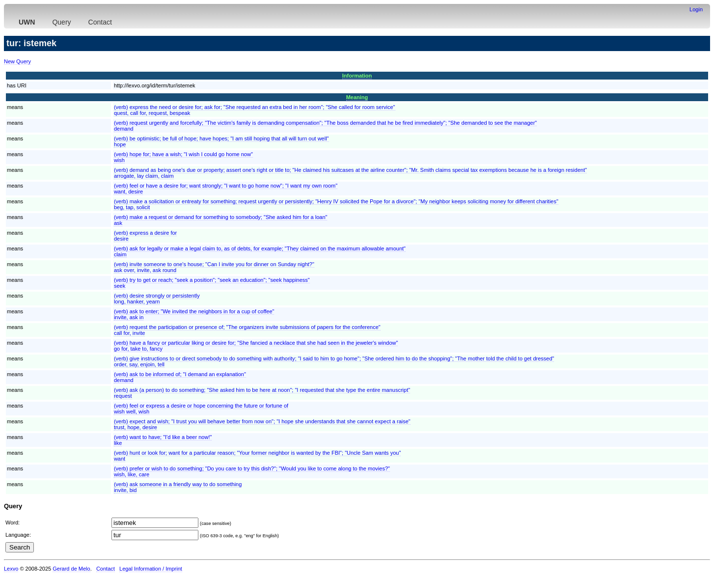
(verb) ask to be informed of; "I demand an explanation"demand (180, 377)
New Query (17, 61)
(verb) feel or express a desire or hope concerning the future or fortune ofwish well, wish (201, 408)
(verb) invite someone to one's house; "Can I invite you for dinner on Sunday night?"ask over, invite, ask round (214, 267)
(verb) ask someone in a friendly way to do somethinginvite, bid (178, 487)
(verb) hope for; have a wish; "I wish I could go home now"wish (183, 157)
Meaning (357, 97)
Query (61, 22)
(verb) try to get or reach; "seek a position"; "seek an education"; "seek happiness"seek (212, 283)
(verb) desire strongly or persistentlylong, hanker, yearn (157, 298)
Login (696, 9)
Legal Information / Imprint (150, 569)
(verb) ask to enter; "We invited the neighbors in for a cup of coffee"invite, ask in (194, 314)
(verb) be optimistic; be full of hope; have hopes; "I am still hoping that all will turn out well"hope (221, 141)
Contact (100, 22)
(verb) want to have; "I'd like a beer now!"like (163, 440)
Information (357, 76)
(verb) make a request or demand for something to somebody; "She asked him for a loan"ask (221, 220)
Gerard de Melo (71, 569)
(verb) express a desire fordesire (145, 236)
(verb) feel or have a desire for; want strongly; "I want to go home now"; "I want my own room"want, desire (225, 188)
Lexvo (11, 569)
